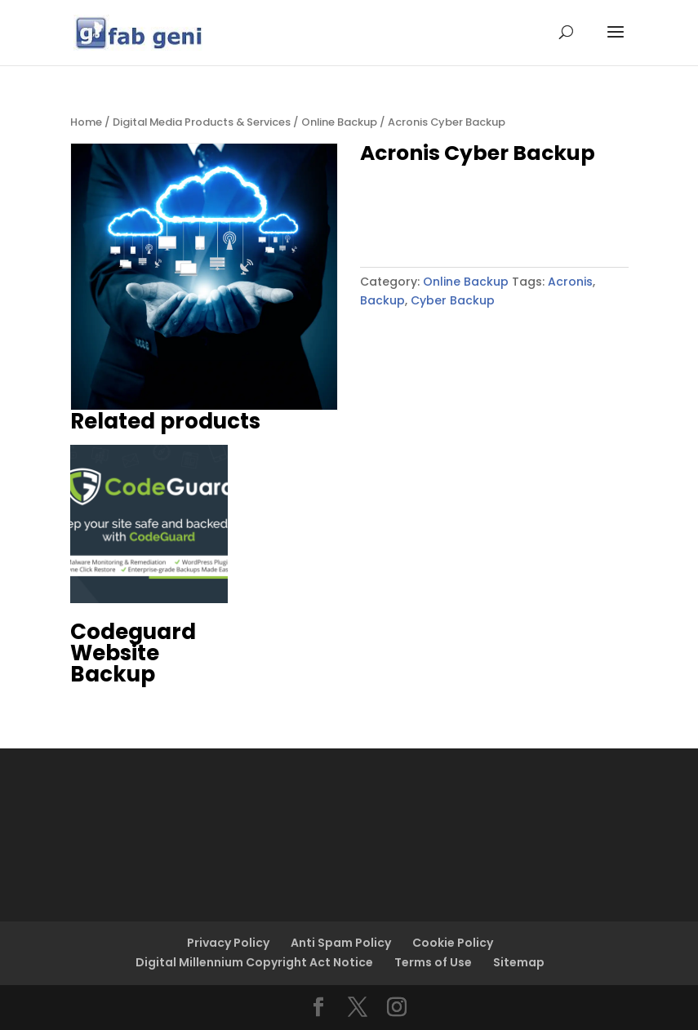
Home (86, 122)
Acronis (570, 281)
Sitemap (519, 962)
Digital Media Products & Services (202, 122)
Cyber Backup (453, 300)
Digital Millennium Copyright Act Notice (254, 962)
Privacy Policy (228, 943)
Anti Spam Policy (341, 943)
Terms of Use (433, 962)
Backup (382, 300)
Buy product (428, 214)
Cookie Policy (452, 943)
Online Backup (339, 122)
